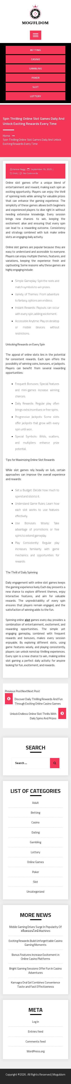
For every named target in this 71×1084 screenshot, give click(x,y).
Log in (35, 1022)
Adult (35, 803)
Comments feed (36, 1041)
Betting (35, 50)
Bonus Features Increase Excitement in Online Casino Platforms (35, 957)
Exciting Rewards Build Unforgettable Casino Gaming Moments (35, 943)
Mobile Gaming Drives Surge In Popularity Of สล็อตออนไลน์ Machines (35, 929)
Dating (36, 832)
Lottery (35, 96)
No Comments (30, 173)
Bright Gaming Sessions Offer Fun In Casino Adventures (35, 970)
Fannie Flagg (18, 169)
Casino (35, 59)
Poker (36, 78)
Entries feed (35, 1031)
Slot (35, 87)
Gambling (35, 68)
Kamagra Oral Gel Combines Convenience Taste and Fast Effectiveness (35, 984)
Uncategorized (35, 891)
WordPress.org (35, 1051)
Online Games (35, 862)
